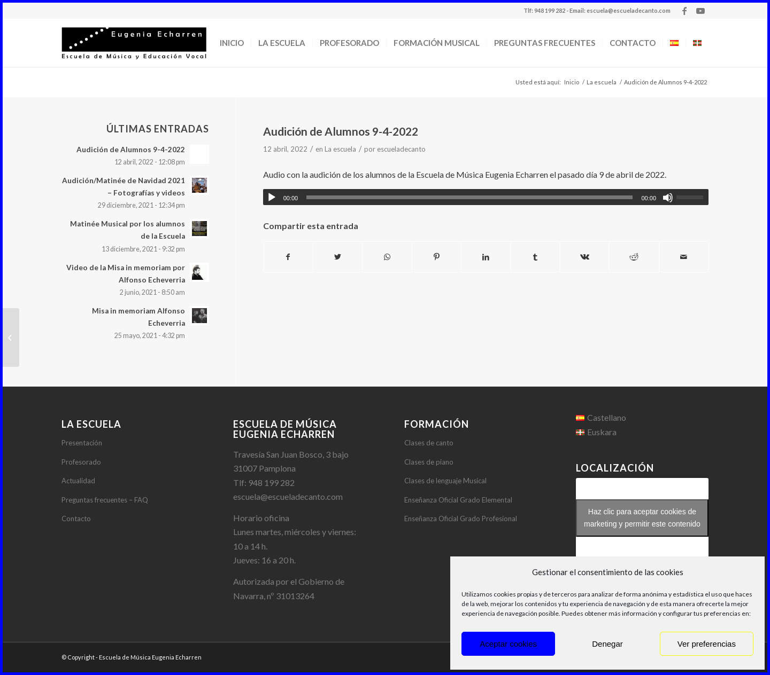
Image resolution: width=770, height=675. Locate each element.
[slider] (469, 197)
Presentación (81, 442)
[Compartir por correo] (683, 257)
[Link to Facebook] (684, 11)
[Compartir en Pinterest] (436, 257)
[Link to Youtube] (700, 11)
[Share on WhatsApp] (387, 257)
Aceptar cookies (508, 643)
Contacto (76, 518)
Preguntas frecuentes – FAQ (104, 500)
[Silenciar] (668, 197)
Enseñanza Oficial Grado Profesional (460, 518)
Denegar (607, 643)
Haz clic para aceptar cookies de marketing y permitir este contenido (642, 517)
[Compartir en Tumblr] (535, 257)
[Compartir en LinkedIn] (485, 257)
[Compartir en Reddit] (634, 257)
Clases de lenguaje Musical (445, 480)
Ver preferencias (706, 643)
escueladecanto (401, 149)
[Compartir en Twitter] (337, 257)
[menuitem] (232, 43)
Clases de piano (428, 462)
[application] (486, 197)
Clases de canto (428, 442)
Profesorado (81, 462)
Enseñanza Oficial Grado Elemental (458, 500)
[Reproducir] (271, 197)
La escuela (340, 149)
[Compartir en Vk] (584, 257)
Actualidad (78, 480)
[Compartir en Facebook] (288, 257)
